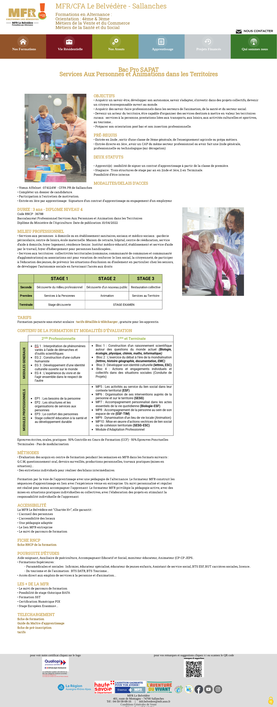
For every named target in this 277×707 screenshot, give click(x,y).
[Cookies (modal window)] (271, 701)
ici (205, 655)
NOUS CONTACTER (258, 31)
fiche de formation (30, 619)
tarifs (21, 632)
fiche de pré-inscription (34, 628)
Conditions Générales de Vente (138, 704)
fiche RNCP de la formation (37, 545)
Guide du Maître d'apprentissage (40, 623)
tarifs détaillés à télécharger (97, 322)
